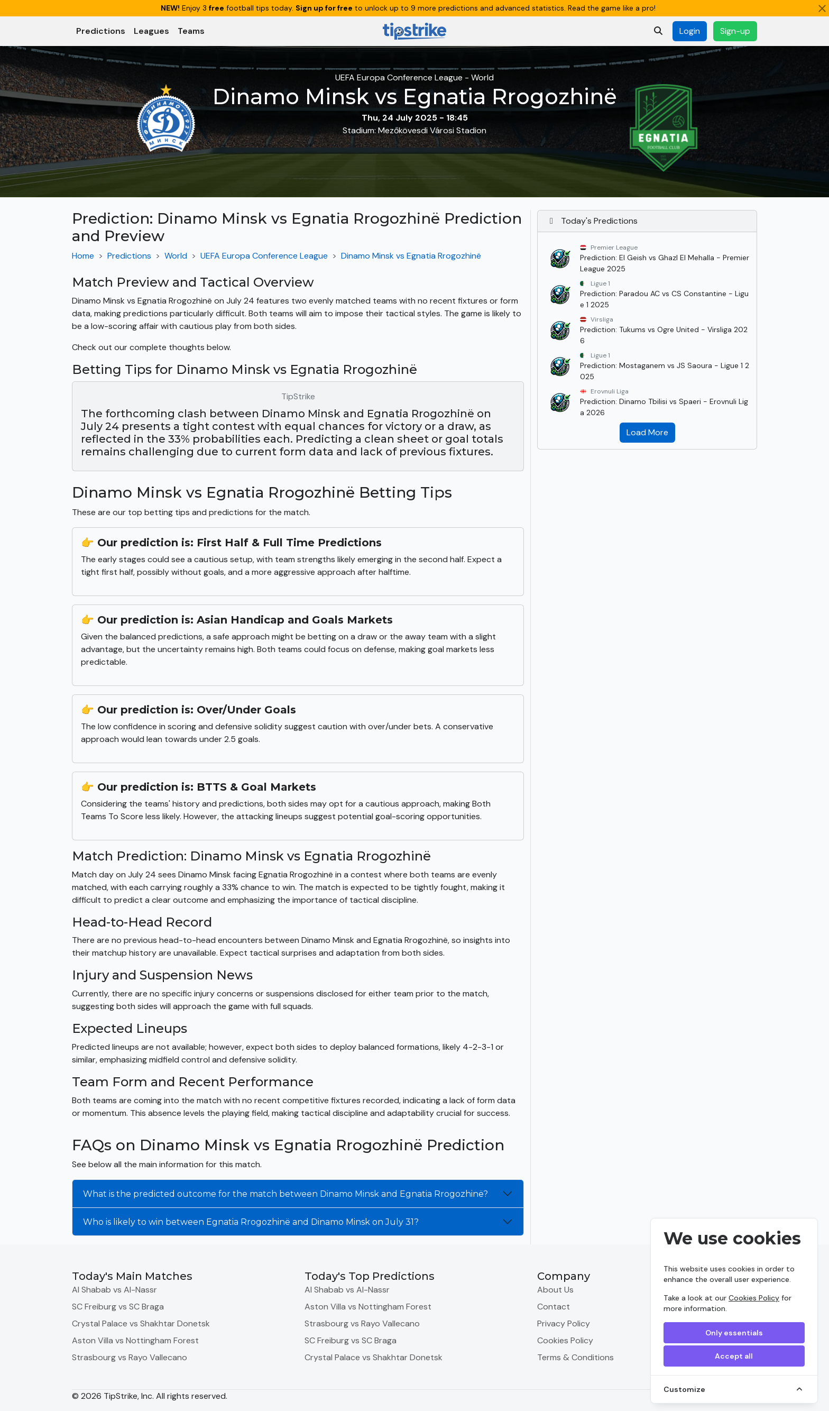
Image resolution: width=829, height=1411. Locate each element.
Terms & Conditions (575, 1357)
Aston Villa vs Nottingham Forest (135, 1340)
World (175, 255)
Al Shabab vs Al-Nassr (114, 1289)
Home (83, 255)
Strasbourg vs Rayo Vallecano (129, 1357)
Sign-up (735, 30)
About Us (555, 1289)
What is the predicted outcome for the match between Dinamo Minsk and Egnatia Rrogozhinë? (285, 1194)
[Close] (822, 8)
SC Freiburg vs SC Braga (118, 1306)
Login (689, 30)
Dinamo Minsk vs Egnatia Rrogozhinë (411, 255)
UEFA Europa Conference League (264, 255)
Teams (191, 30)
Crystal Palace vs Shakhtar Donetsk (141, 1323)
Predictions (100, 30)
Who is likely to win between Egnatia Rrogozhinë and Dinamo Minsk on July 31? (251, 1222)
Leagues (151, 30)
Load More (647, 432)
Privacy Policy (563, 1323)
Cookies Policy (754, 1298)
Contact (553, 1306)
